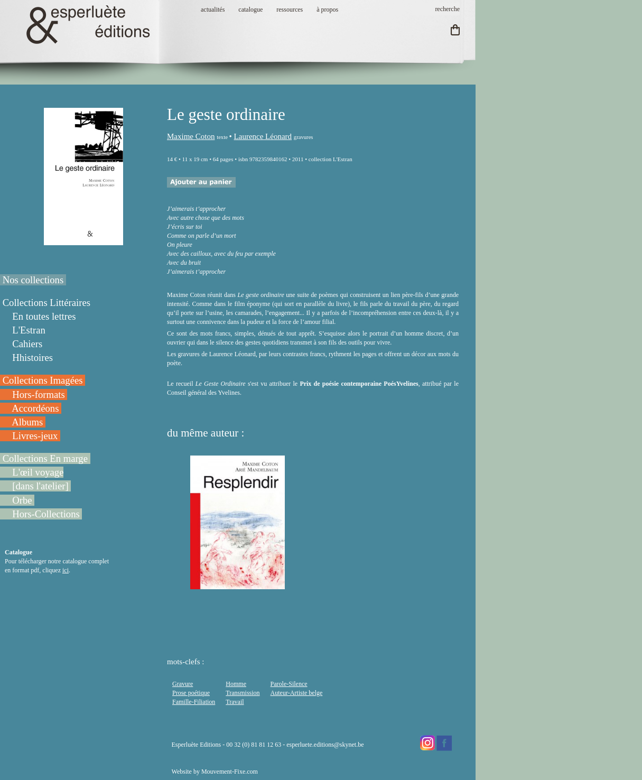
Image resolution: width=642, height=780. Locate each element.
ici (65, 570)
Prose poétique (191, 693)
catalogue (250, 9)
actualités (213, 9)
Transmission (242, 693)
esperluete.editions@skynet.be (325, 744)
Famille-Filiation (193, 701)
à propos (327, 9)
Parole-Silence (289, 684)
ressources (289, 9)
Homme (236, 684)
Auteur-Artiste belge (297, 693)
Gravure (182, 684)
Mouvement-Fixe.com (229, 771)
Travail (235, 701)
